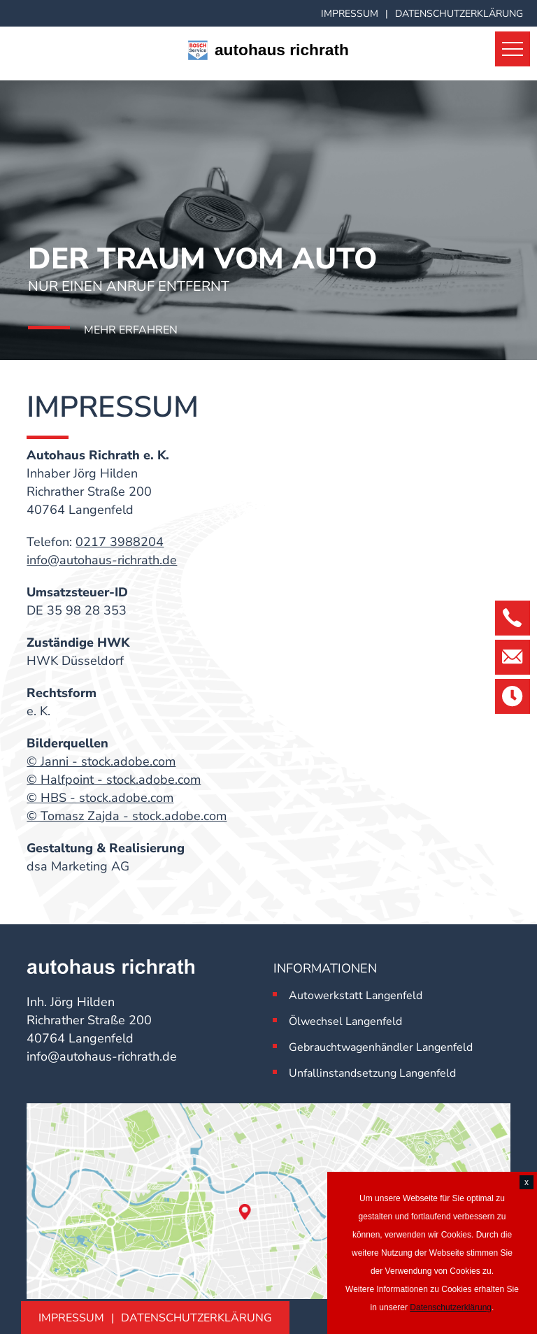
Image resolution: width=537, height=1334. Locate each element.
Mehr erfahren (131, 330)
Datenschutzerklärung (459, 13)
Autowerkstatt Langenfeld (355, 995)
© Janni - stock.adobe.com (101, 761)
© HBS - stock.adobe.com (100, 797)
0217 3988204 (120, 541)
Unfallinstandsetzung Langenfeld (372, 1073)
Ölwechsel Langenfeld (345, 1021)
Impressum (349, 13)
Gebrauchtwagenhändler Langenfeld (381, 1047)
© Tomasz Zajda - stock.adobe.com (127, 816)
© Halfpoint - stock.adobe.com (114, 779)
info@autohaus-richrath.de (102, 560)
